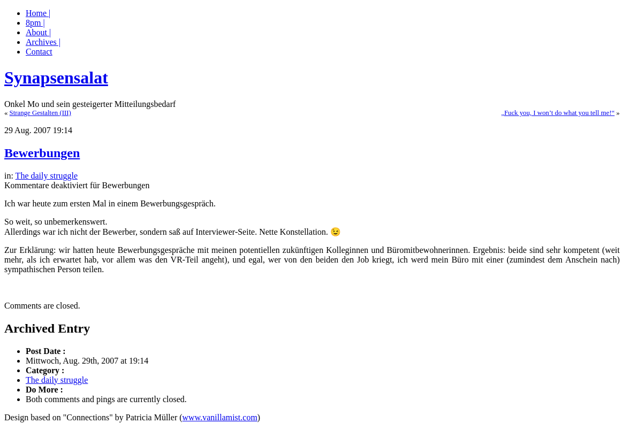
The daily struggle (47, 175)
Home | (38, 13)
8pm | (35, 22)
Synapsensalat (56, 77)
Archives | (43, 42)
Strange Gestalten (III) (40, 113)
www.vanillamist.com (219, 417)
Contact (39, 51)
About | (38, 32)
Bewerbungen (42, 153)
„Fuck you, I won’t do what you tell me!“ (557, 113)
